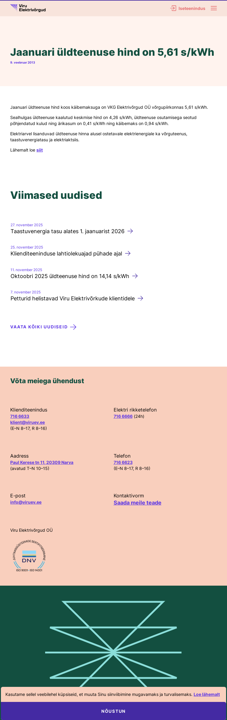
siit (39, 149)
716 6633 (19, 416)
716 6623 (123, 462)
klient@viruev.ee (27, 422)
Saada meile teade (137, 502)
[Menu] (214, 8)
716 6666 (123, 416)
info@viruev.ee (25, 502)
